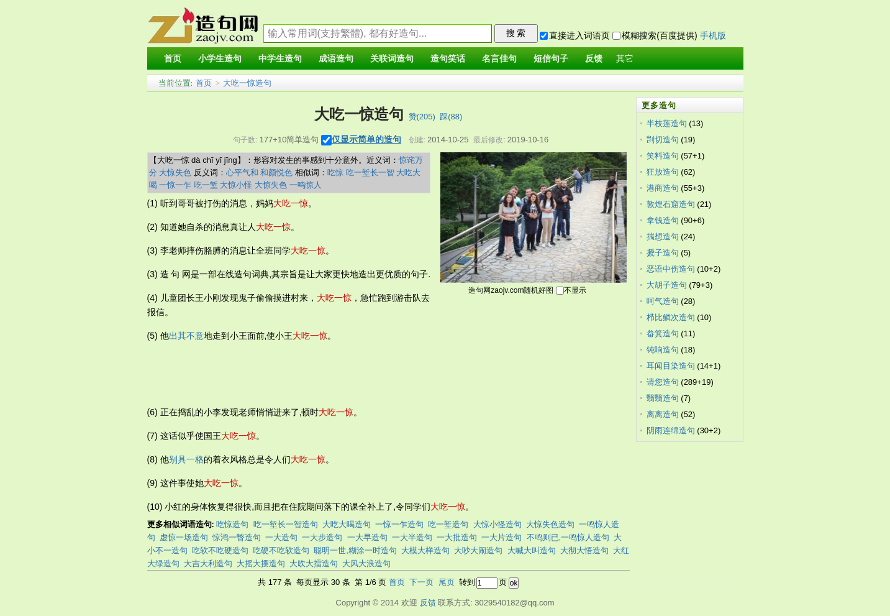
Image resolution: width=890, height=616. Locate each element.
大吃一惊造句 (247, 83)
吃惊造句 (232, 524)
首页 (204, 83)
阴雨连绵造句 (671, 430)
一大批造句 (457, 537)
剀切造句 (663, 139)
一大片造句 (501, 537)
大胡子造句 (667, 285)
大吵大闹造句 (478, 550)
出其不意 (186, 336)
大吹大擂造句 (313, 563)
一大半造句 (412, 537)
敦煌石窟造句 (671, 204)
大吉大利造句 (208, 563)
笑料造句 (663, 155)
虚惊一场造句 (184, 537)
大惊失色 (175, 172)
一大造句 (281, 537)
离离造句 (663, 414)
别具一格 (186, 459)
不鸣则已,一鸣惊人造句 (568, 537)
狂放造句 (663, 172)
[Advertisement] (373, 374)
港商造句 (663, 188)
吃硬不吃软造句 (281, 550)
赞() (422, 116)
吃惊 (335, 172)
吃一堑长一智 (370, 172)
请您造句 (663, 382)
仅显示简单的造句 (366, 139)
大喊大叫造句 (531, 550)
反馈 (428, 602)
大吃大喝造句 (346, 524)
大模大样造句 (425, 550)
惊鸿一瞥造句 (236, 537)
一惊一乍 (175, 185)
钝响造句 (663, 349)
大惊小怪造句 (497, 524)
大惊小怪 (236, 185)
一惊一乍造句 (399, 524)
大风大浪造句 (366, 563)
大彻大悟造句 (584, 550)
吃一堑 (206, 185)
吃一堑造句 (448, 524)
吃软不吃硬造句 (220, 550)
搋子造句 (663, 252)
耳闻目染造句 (671, 365)
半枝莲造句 (667, 123)
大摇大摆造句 (261, 563)
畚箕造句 (663, 333)
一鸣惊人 (305, 185)
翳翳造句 (663, 398)
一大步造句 (322, 537)
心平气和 (242, 172)
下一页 (421, 582)
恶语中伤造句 (671, 269)
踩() (451, 116)
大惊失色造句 (550, 524)
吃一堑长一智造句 (285, 524)
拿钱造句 (663, 220)
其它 (624, 58)
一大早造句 (367, 537)
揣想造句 (663, 236)
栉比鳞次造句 (671, 317)
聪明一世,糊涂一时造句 (355, 550)
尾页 (446, 582)
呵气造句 (663, 301)
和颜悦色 (276, 172)
